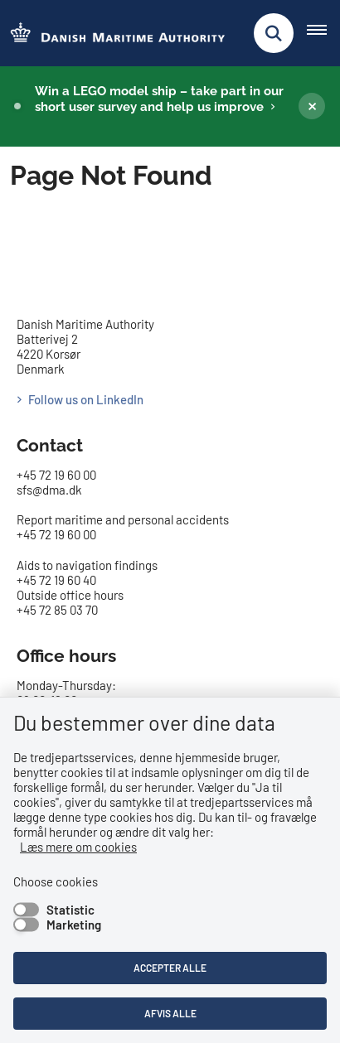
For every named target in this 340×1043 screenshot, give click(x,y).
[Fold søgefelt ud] (274, 33)
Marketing (73, 924)
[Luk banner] (312, 106)
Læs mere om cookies (78, 846)
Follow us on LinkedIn (85, 399)
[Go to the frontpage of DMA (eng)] (113, 34)
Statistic (70, 909)
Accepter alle (170, 967)
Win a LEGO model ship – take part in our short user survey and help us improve (159, 99)
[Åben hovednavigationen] (323, 33)
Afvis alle (170, 1013)
